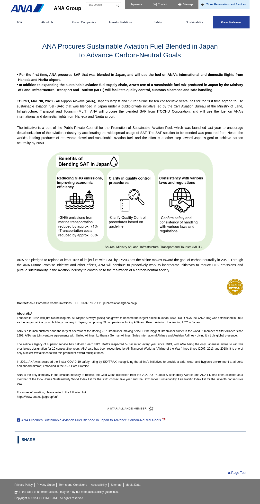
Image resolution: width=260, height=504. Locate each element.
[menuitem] (19, 22)
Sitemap (188, 4)
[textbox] (103, 4)
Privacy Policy (24, 484)
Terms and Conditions (73, 484)
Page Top (238, 473)
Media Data (133, 484)
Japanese (136, 4)
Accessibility (99, 484)
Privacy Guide (46, 484)
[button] (47, 22)
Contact (162, 4)
